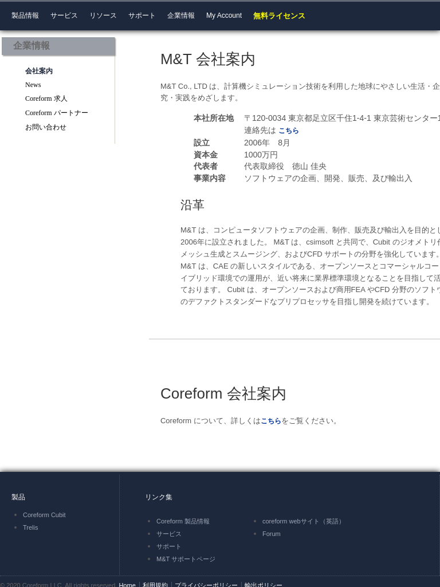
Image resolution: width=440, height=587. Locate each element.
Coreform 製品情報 (183, 521)
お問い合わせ (45, 127)
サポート (169, 546)
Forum (271, 533)
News (33, 85)
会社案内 (39, 71)
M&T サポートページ (185, 559)
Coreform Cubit (44, 514)
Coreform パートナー (56, 113)
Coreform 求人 (46, 98)
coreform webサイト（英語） (303, 521)
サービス (169, 533)
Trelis (30, 527)
